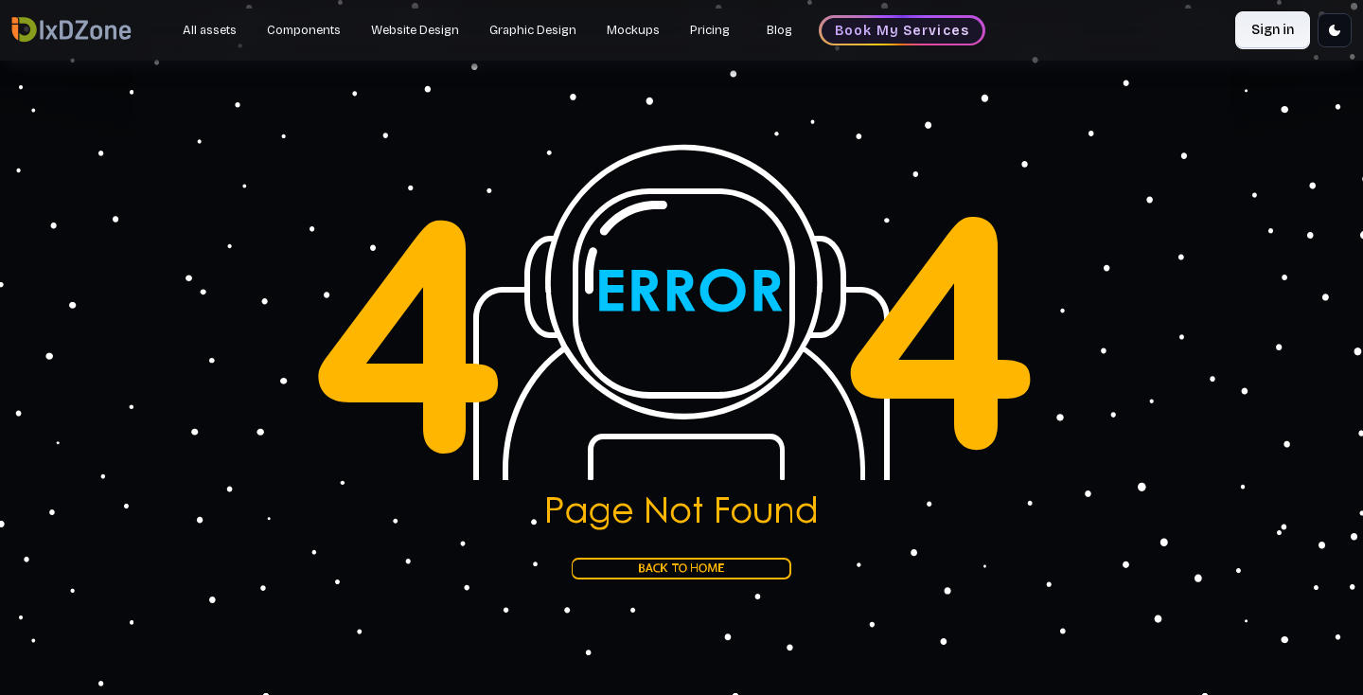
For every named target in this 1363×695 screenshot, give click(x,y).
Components (304, 30)
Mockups (633, 30)
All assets (210, 30)
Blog (779, 30)
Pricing (710, 30)
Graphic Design (532, 30)
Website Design (415, 30)
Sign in (1272, 30)
